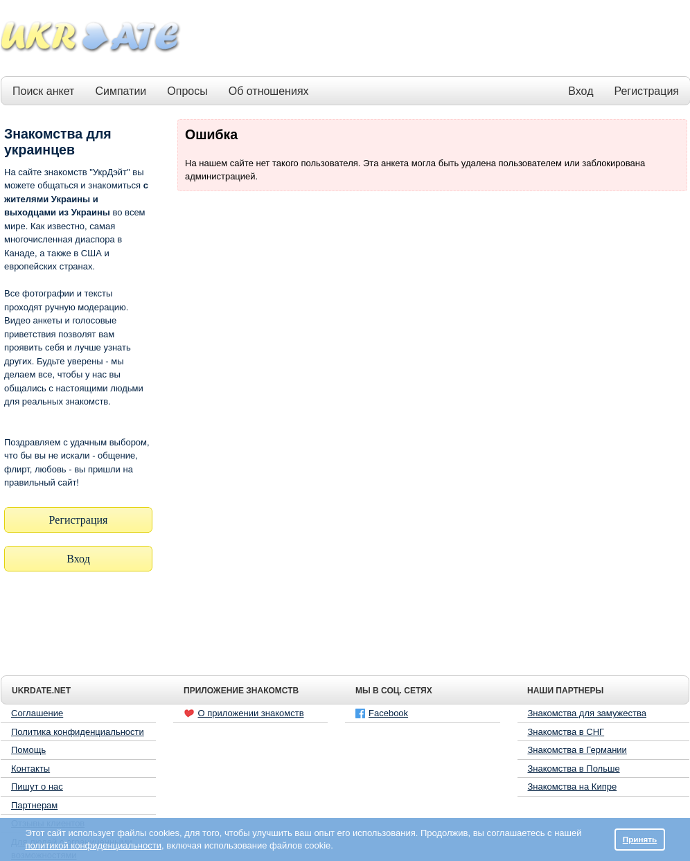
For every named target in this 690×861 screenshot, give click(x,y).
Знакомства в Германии (577, 750)
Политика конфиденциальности (77, 732)
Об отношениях (269, 91)
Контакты (30, 768)
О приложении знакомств (244, 713)
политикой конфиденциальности (93, 845)
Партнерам (34, 805)
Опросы (187, 91)
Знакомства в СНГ (566, 732)
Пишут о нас (37, 786)
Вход (580, 91)
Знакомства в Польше (574, 768)
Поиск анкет (43, 91)
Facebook (381, 713)
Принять (640, 839)
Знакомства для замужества (587, 713)
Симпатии (120, 91)
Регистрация (646, 91)
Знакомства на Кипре (572, 786)
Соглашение (37, 713)
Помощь (28, 750)
